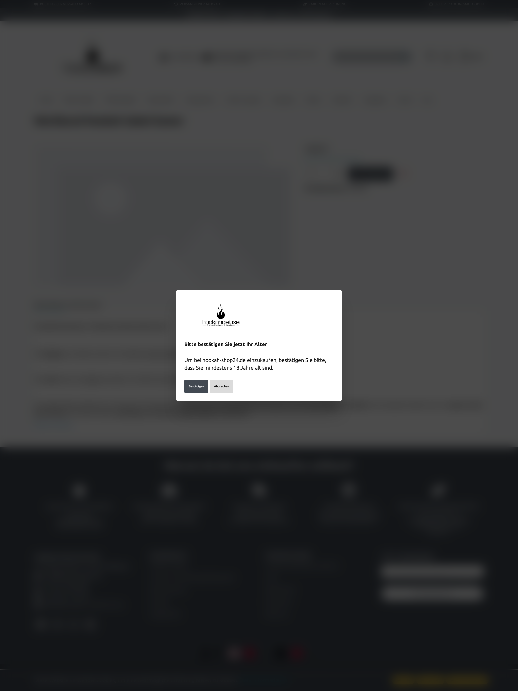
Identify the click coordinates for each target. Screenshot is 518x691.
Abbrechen (221, 386)
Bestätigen (196, 386)
